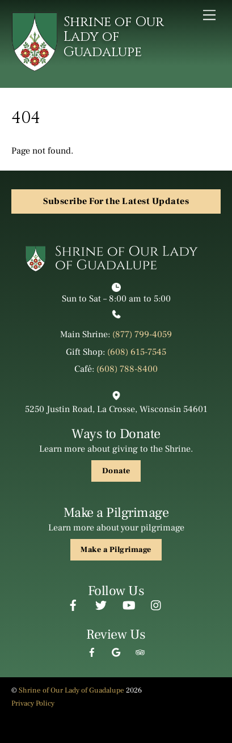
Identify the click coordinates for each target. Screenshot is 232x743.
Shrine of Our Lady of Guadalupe (71, 690)
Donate (116, 471)
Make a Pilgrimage (116, 550)
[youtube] (128, 604)
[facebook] (73, 604)
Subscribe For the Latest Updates (116, 201)
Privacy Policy (32, 703)
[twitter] (101, 604)
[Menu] (209, 15)
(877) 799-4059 (142, 334)
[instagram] (156, 604)
